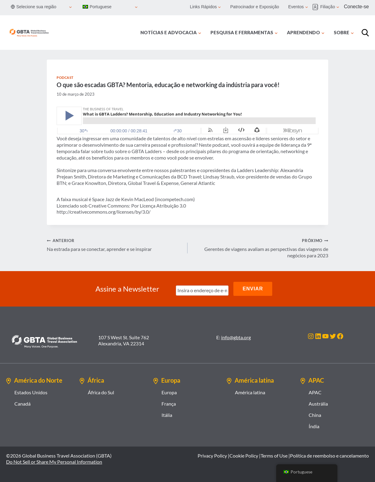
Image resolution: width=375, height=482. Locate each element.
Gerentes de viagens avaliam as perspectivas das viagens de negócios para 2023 (260, 247)
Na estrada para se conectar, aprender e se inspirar (115, 244)
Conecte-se (356, 6)
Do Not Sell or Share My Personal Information (54, 462)
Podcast (65, 77)
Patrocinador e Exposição (254, 6)
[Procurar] (365, 32)
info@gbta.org (236, 337)
